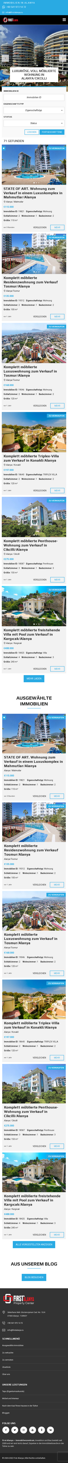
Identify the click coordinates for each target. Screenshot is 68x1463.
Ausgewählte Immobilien (13, 1345)
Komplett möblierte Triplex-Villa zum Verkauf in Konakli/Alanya (31, 1025)
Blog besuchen (34, 1277)
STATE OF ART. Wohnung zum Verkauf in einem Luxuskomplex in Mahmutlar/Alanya (33, 761)
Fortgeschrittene (52, 132)
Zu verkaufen (7, 1353)
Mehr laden (34, 678)
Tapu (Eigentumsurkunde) (13, 1391)
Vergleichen (39, 227)
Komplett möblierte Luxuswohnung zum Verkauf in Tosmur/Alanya (30, 938)
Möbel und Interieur (10, 1398)
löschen (31, 132)
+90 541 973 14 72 (14, 6)
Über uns (6, 1374)
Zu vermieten (7, 1360)
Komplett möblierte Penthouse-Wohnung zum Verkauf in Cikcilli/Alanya (31, 1111)
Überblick (6, 1367)
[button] (34, 110)
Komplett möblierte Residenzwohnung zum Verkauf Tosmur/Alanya (31, 850)
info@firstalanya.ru (12, 12)
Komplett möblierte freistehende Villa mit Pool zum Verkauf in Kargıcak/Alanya (32, 1200)
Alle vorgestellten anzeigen (34, 1244)
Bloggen (6, 1413)
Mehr (57, 227)
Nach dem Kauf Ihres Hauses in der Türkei (20, 1406)
